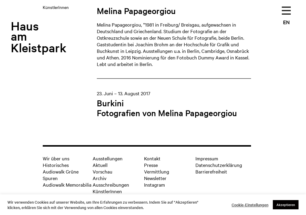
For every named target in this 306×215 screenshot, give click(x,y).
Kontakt (152, 158)
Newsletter (155, 178)
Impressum (206, 158)
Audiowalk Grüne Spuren (61, 174)
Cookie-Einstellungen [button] (250, 205)
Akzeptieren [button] (285, 204)
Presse (151, 165)
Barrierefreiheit (211, 171)
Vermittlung (156, 171)
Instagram (154, 184)
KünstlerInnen (107, 191)
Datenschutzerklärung (218, 165)
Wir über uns (56, 158)
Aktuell (100, 165)
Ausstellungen (108, 158)
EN (286, 22)
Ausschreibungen (111, 184)
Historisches (56, 165)
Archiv (99, 178)
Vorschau (102, 171)
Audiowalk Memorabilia (67, 184)
